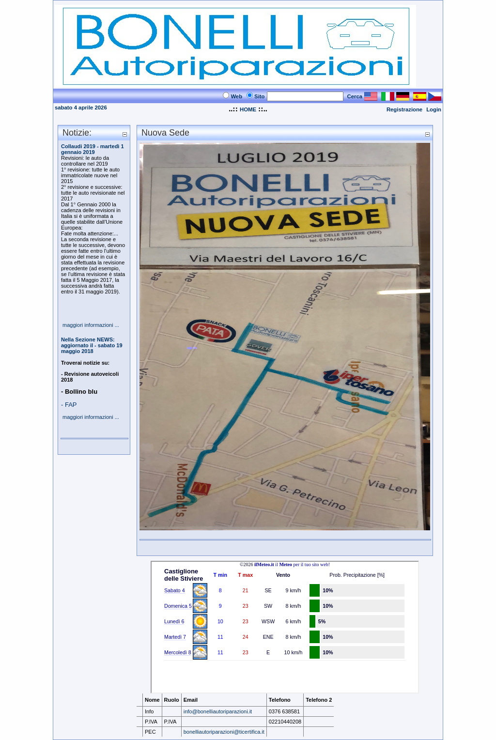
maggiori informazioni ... (90, 325)
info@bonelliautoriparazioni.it (218, 711)
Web (236, 96)
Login (433, 109)
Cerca (355, 96)
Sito (259, 96)
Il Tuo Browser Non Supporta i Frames (285, 627)
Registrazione (404, 109)
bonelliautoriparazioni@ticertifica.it (224, 732)
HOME (248, 109)
